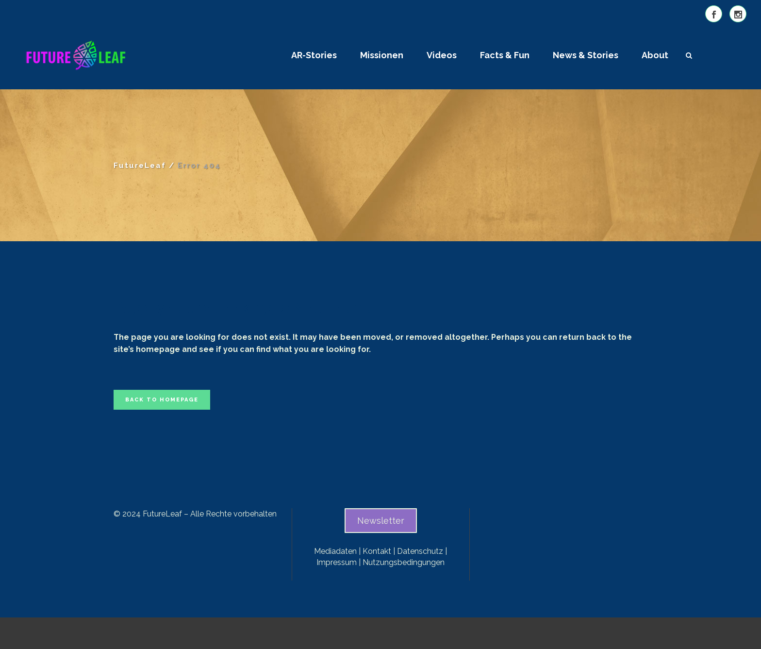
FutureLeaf (140, 165)
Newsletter (380, 521)
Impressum (336, 562)
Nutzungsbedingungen (404, 562)
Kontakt (377, 551)
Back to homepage (162, 400)
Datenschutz (420, 551)
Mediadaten (335, 551)
